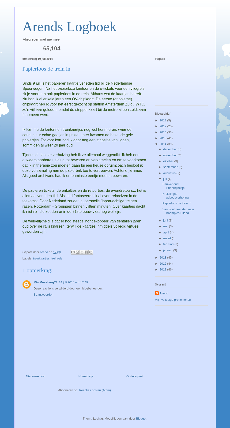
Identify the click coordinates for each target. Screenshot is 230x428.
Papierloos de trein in (176, 203)
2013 (163, 257)
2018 (163, 120)
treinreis (56, 258)
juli (165, 179)
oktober (168, 161)
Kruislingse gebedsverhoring (175, 195)
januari (168, 250)
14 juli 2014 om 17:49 (73, 282)
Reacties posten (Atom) (95, 390)
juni (166, 220)
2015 (163, 138)
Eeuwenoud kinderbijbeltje (173, 186)
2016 (163, 132)
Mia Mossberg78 (45, 282)
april (166, 232)
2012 (163, 263)
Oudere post (134, 376)
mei (166, 226)
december (170, 149)
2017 (163, 126)
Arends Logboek (70, 26)
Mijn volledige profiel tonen (173, 299)
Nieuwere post (35, 376)
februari (168, 244)
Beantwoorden (43, 294)
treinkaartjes (41, 258)
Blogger (141, 418)
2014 (163, 144)
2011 (163, 269)
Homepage (85, 376)
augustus (169, 173)
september (170, 167)
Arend (164, 293)
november (170, 155)
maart (167, 238)
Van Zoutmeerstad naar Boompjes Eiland (178, 211)
